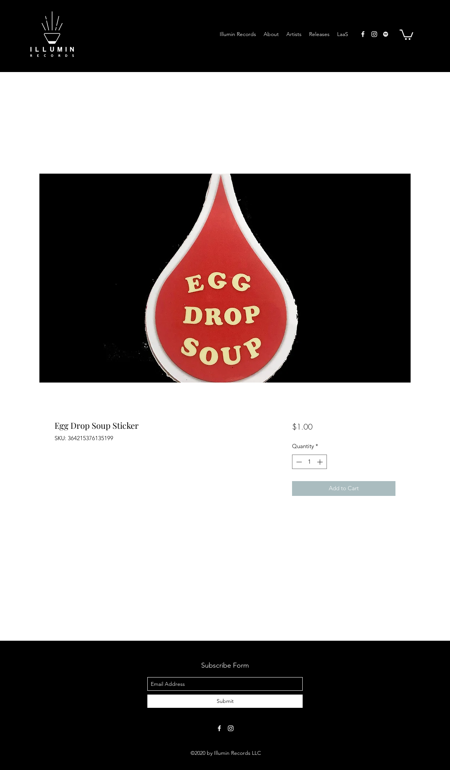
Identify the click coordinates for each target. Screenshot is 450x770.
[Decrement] (298, 462)
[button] (406, 34)
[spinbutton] (309, 462)
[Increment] (321, 462)
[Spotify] (385, 34)
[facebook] (363, 34)
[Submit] (225, 701)
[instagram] (374, 34)
